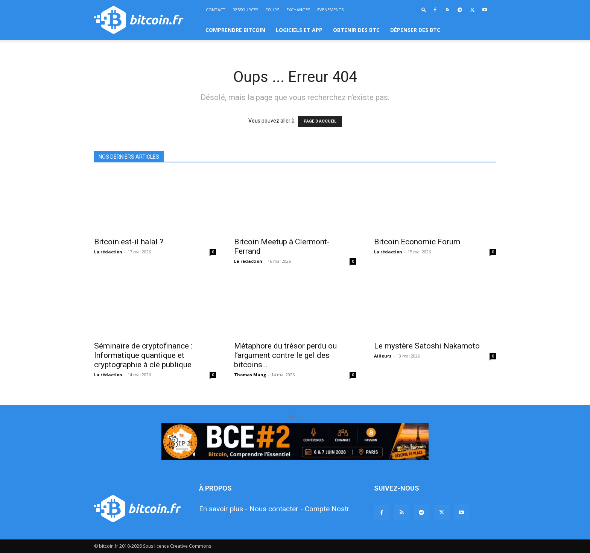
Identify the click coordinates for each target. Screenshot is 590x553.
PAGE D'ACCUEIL (320, 121)
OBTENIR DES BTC (356, 29)
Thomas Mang (250, 374)
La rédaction (108, 252)
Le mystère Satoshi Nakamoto (427, 345)
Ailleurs (382, 356)
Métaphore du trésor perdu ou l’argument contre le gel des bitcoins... (285, 355)
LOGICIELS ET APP (299, 29)
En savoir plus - (223, 509)
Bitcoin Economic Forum (417, 241)
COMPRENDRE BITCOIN (235, 29)
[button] (423, 9)
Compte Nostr (327, 509)
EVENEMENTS (330, 9)
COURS (272, 9)
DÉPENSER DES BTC (415, 29)
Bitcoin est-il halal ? (128, 241)
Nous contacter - (276, 509)
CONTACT (215, 9)
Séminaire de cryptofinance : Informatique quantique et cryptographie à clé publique (143, 355)
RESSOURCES (245, 9)
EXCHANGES (298, 9)
